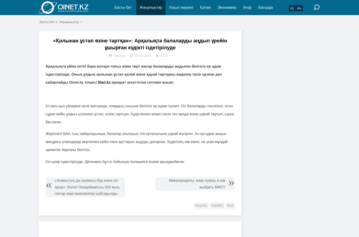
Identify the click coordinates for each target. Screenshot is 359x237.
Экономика (227, 7)
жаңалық (201, 205)
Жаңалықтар (151, 7)
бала (230, 205)
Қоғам (205, 7)
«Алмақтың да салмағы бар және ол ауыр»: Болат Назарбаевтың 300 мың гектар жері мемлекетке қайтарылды (87, 187)
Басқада (265, 7)
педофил (217, 205)
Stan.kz (105, 82)
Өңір (247, 7)
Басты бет (123, 7)
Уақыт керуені (181, 7)
